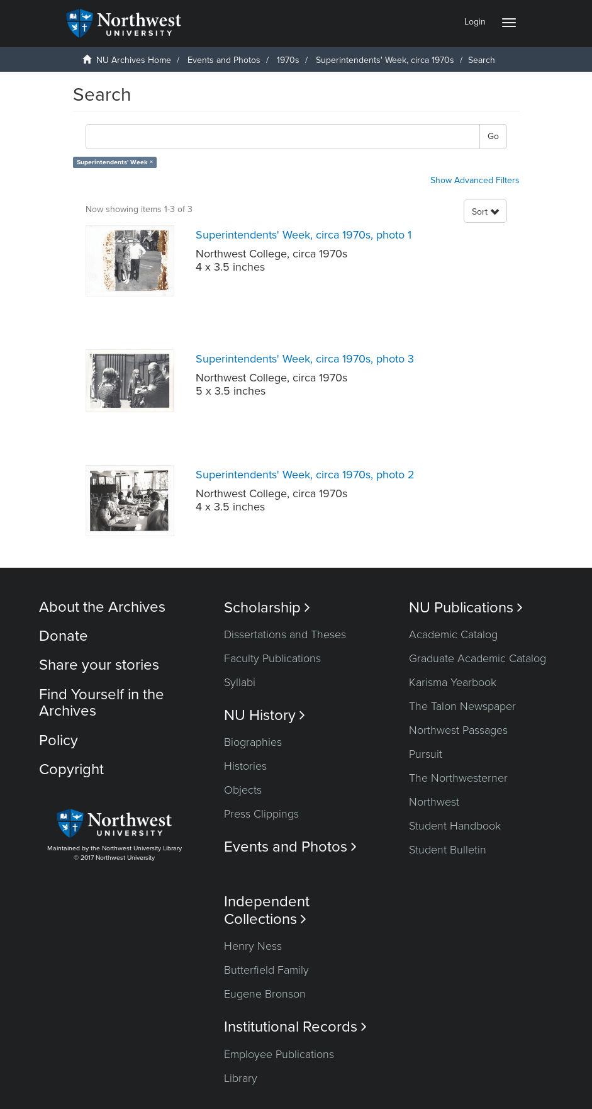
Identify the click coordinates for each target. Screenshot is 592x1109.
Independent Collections (267, 910)
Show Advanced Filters (475, 180)
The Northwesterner (458, 778)
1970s (288, 60)
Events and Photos (223, 60)
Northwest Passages (458, 730)
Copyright (71, 769)
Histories (245, 766)
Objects (243, 790)
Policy (58, 740)
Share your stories (99, 665)
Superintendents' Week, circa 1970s (385, 60)
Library (240, 1078)
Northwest (434, 802)
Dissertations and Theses (285, 634)
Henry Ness (253, 946)
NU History (264, 715)
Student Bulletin (447, 850)
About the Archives (102, 607)
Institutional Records (295, 1027)
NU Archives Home (133, 60)
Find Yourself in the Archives (101, 702)
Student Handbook (455, 826)
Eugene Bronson (265, 994)
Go (493, 136)
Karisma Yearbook (452, 682)
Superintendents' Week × (115, 162)
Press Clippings (261, 814)
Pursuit (425, 754)
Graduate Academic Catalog (477, 658)
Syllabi (239, 682)
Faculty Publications (272, 658)
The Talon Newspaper (462, 706)
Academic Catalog (453, 634)
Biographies (253, 742)
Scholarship (267, 608)
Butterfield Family (266, 970)
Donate (63, 636)
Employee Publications (279, 1054)
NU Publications (466, 608)
